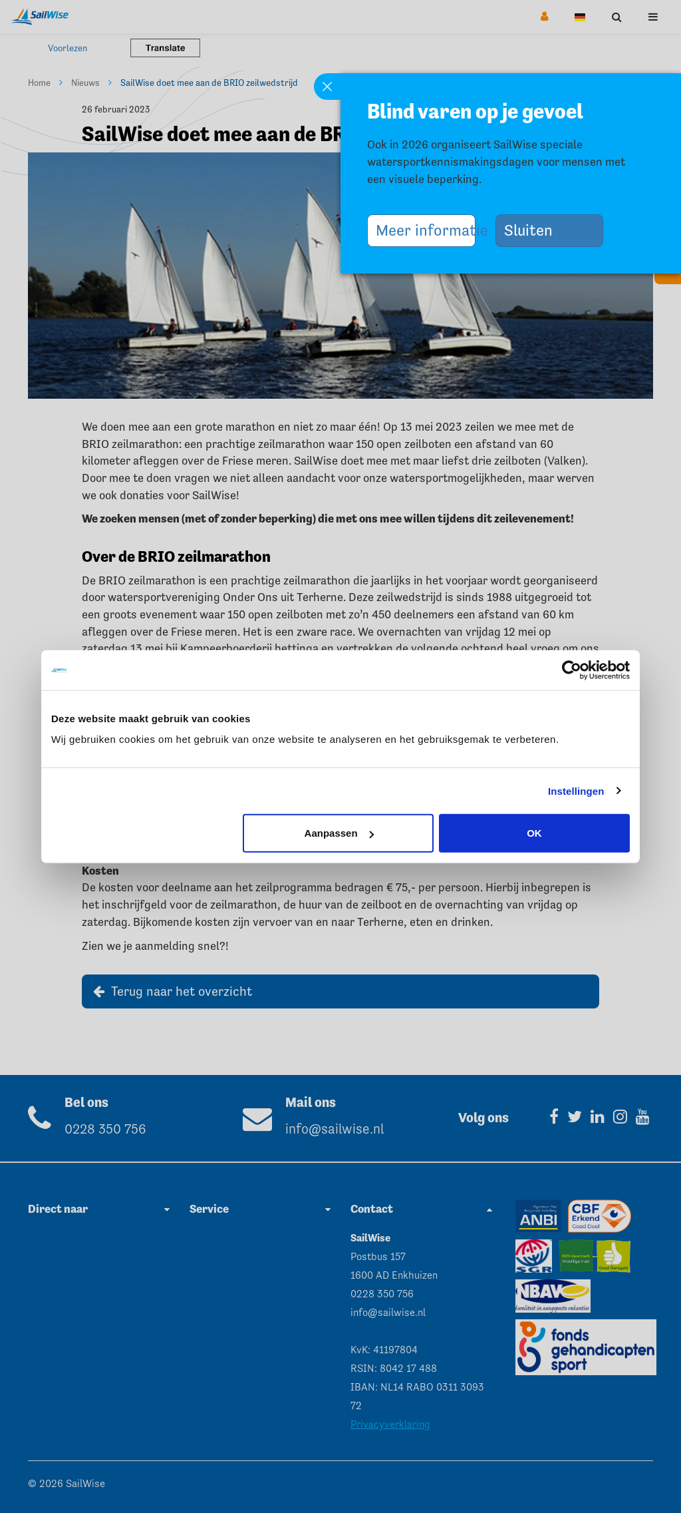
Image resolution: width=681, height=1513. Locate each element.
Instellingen (576, 790)
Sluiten (533, 230)
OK (534, 833)
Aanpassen (339, 833)
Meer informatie (426, 230)
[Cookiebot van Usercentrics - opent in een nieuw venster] (571, 670)
